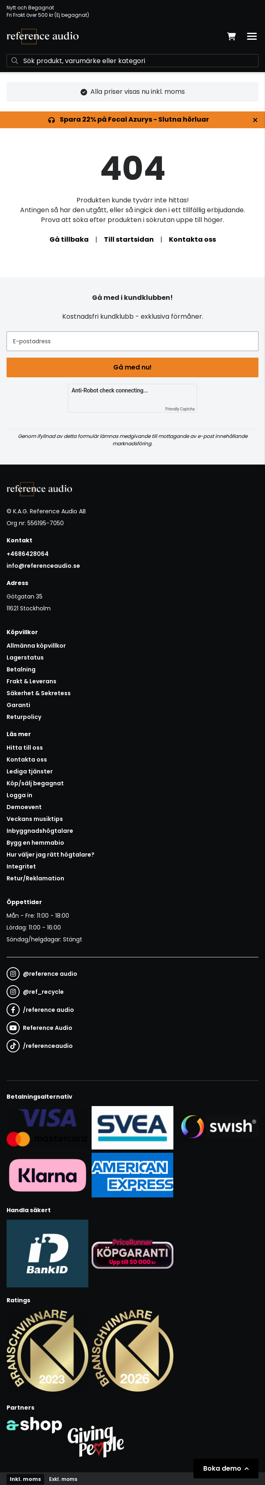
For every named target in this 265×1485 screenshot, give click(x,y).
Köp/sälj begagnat (35, 783)
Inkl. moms (25, 1479)
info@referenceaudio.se (43, 566)
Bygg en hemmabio (35, 843)
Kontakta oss (192, 239)
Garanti (18, 705)
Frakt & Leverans (31, 681)
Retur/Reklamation (35, 878)
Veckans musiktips (35, 819)
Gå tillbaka (69, 239)
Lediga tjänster (30, 771)
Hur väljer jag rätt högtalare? (50, 854)
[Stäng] (255, 120)
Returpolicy (24, 717)
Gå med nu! (132, 367)
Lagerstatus (25, 657)
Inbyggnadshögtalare (40, 831)
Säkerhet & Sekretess (39, 693)
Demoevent (24, 807)
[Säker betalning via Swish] (217, 1127)
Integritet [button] (21, 866)
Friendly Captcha (180, 409)
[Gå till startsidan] (43, 36)
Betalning (21, 669)
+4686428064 (28, 554)
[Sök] (132, 60)
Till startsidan (129, 239)
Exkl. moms (63, 1479)
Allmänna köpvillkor (36, 646)
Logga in (19, 795)
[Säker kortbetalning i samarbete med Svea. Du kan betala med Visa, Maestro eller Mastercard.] (47, 1127)
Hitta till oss (25, 748)
